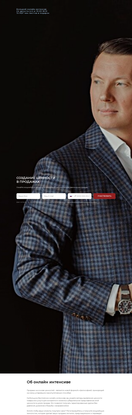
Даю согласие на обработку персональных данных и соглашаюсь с (56, 202)
